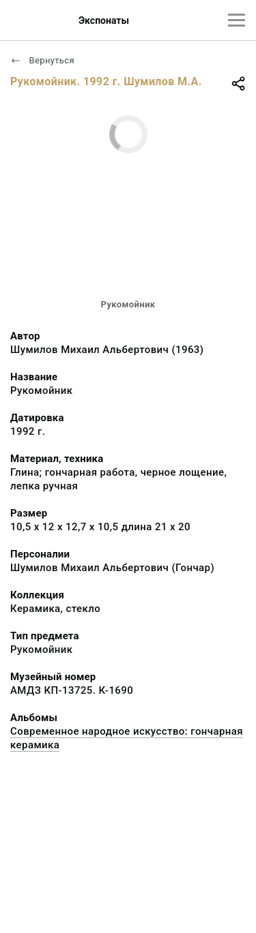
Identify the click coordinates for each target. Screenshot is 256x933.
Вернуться (42, 60)
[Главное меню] (236, 20)
